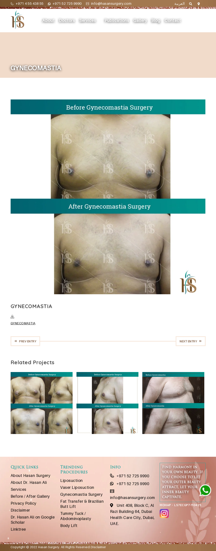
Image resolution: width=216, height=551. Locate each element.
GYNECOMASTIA (23, 323)
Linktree (18, 529)
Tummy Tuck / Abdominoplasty (75, 516)
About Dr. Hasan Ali (29, 482)
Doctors (67, 20)
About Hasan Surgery (30, 475)
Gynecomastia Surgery (81, 494)
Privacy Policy (23, 503)
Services (87, 20)
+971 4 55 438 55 (27, 3)
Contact (173, 20)
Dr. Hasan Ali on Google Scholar (33, 520)
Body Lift (69, 525)
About (48, 20)
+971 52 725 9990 (65, 3)
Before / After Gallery (30, 496)
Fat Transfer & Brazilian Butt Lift (82, 504)
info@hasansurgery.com (109, 3)
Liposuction (71, 480)
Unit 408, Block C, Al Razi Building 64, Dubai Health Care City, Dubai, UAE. (132, 514)
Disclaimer (20, 510)
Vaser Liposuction (77, 487)
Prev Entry (25, 341)
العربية (179, 3)
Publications (117, 20)
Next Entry (191, 341)
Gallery (140, 20)
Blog (155, 20)
